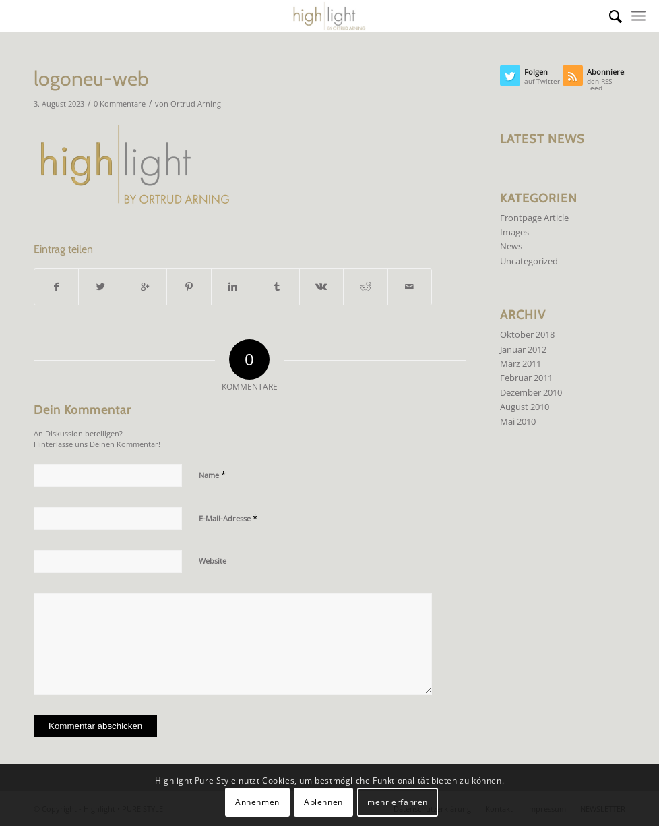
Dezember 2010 (531, 392)
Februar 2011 (526, 378)
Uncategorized (529, 261)
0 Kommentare (120, 104)
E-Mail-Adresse (228, 518)
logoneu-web (91, 78)
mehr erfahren (397, 802)
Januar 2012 (523, 349)
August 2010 (524, 407)
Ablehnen (323, 802)
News (511, 246)
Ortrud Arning (195, 104)
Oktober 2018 (527, 334)
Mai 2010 (518, 421)
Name (212, 475)
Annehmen (257, 802)
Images (514, 232)
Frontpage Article (534, 218)
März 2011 (520, 363)
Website (212, 561)
